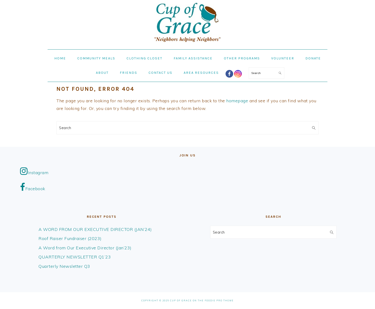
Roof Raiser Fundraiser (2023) (70, 238)
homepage (237, 100)
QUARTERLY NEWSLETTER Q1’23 (75, 257)
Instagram (34, 171)
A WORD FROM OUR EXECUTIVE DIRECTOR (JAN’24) (95, 229)
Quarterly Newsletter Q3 (64, 266)
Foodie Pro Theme (219, 300)
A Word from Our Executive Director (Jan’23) (85, 248)
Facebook (32, 187)
